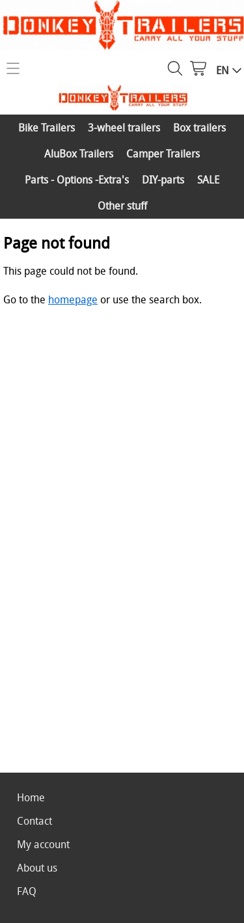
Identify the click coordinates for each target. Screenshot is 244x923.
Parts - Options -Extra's (77, 179)
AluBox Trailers (78, 153)
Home (31, 797)
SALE (208, 179)
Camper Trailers (163, 153)
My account (43, 844)
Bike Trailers (46, 127)
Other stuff (122, 206)
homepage (73, 299)
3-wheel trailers (124, 127)
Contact (34, 821)
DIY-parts (163, 179)
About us (37, 868)
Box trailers (199, 127)
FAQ (26, 891)
